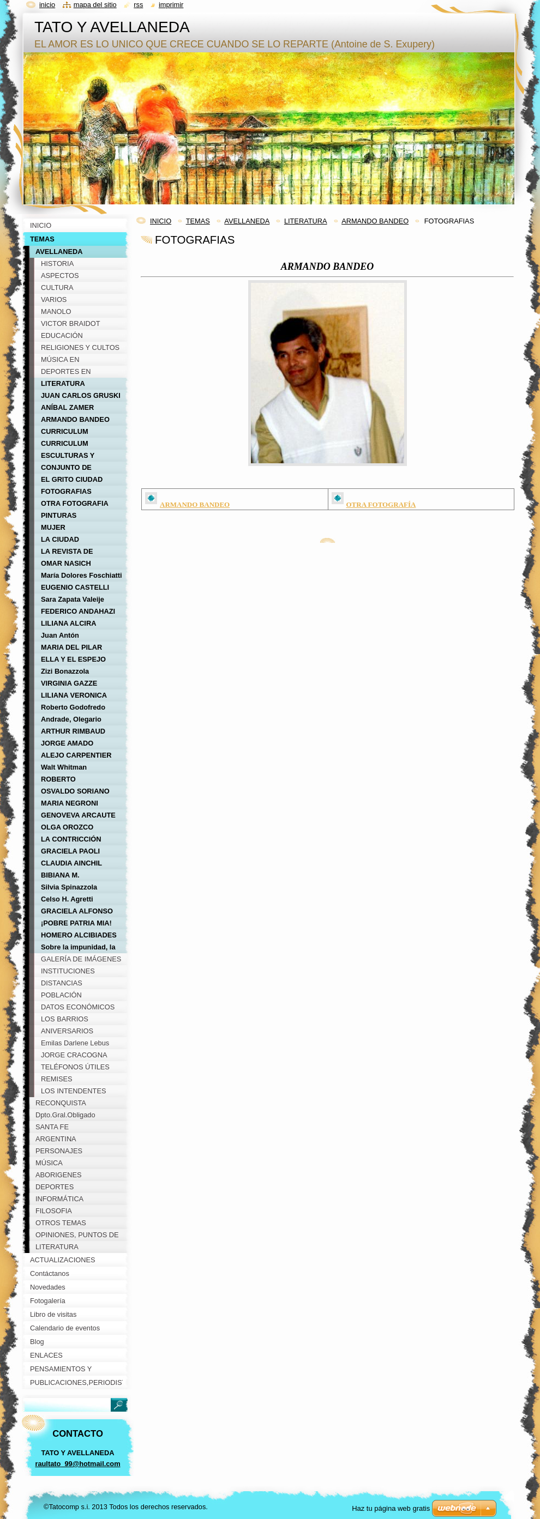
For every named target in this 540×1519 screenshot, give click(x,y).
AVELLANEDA (246, 221)
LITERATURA (305, 221)
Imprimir (171, 5)
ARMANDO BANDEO (375, 221)
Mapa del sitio (95, 5)
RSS (138, 5)
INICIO (160, 221)
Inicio (47, 5)
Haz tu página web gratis (391, 1508)
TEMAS (198, 221)
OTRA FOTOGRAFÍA (381, 504)
